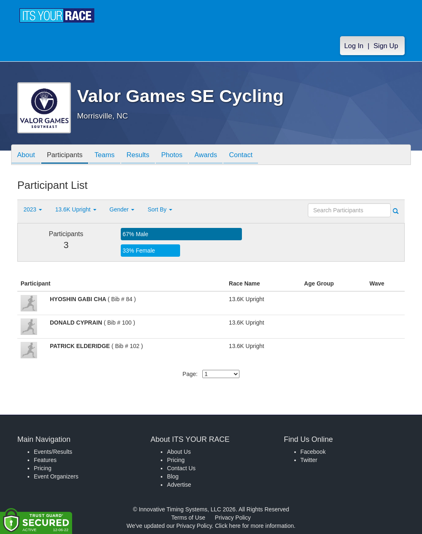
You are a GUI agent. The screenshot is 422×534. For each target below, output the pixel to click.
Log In (353, 46)
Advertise (179, 484)
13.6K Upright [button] (75, 209)
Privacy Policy (233, 517)
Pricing (43, 468)
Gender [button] (122, 209)
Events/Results (53, 451)
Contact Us (181, 468)
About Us (179, 451)
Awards (214, 155)
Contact (251, 155)
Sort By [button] (160, 209)
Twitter (308, 460)
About (27, 155)
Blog (172, 476)
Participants (67, 155)
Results (143, 155)
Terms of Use (188, 517)
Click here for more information (254, 525)
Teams (108, 155)
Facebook (313, 451)
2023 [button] (32, 209)
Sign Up (385, 46)
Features (45, 460)
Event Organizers (56, 476)
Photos (179, 155)
